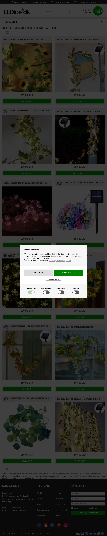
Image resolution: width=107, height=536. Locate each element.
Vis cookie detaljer (53, 280)
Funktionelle (61, 288)
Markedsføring (46, 288)
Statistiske (75, 288)
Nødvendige (31, 288)
